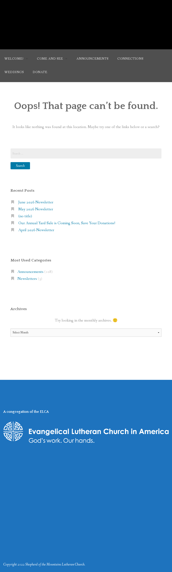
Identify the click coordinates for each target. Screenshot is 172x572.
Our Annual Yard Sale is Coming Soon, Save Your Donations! (66, 223)
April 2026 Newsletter (36, 230)
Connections (130, 59)
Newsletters (27, 278)
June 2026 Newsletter (35, 202)
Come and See (50, 59)
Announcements (92, 59)
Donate (40, 72)
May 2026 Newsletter (35, 209)
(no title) (25, 216)
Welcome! (14, 59)
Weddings (14, 72)
